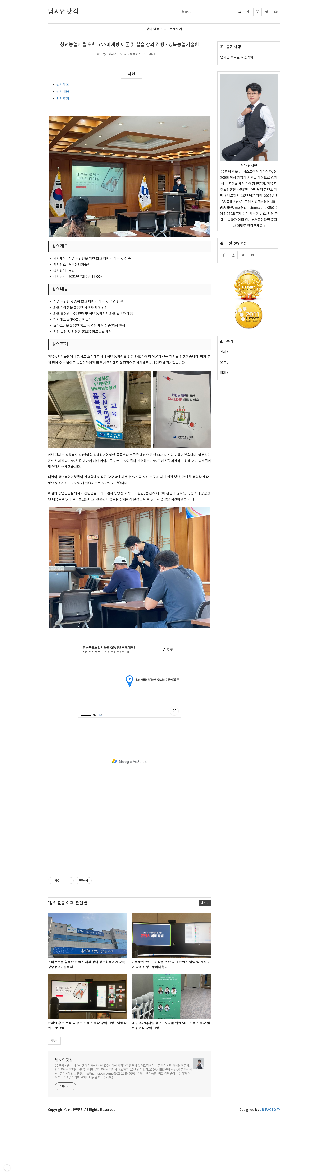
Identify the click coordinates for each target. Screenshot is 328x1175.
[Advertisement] (129, 761)
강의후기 (62, 99)
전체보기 (175, 29)
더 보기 (204, 903)
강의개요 (62, 84)
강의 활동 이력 (132, 54)
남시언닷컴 (64, 1060)
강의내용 (62, 92)
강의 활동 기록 (156, 29)
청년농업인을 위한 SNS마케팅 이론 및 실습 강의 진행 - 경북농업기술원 (129, 44)
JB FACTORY (270, 1110)
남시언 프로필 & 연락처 (236, 57)
